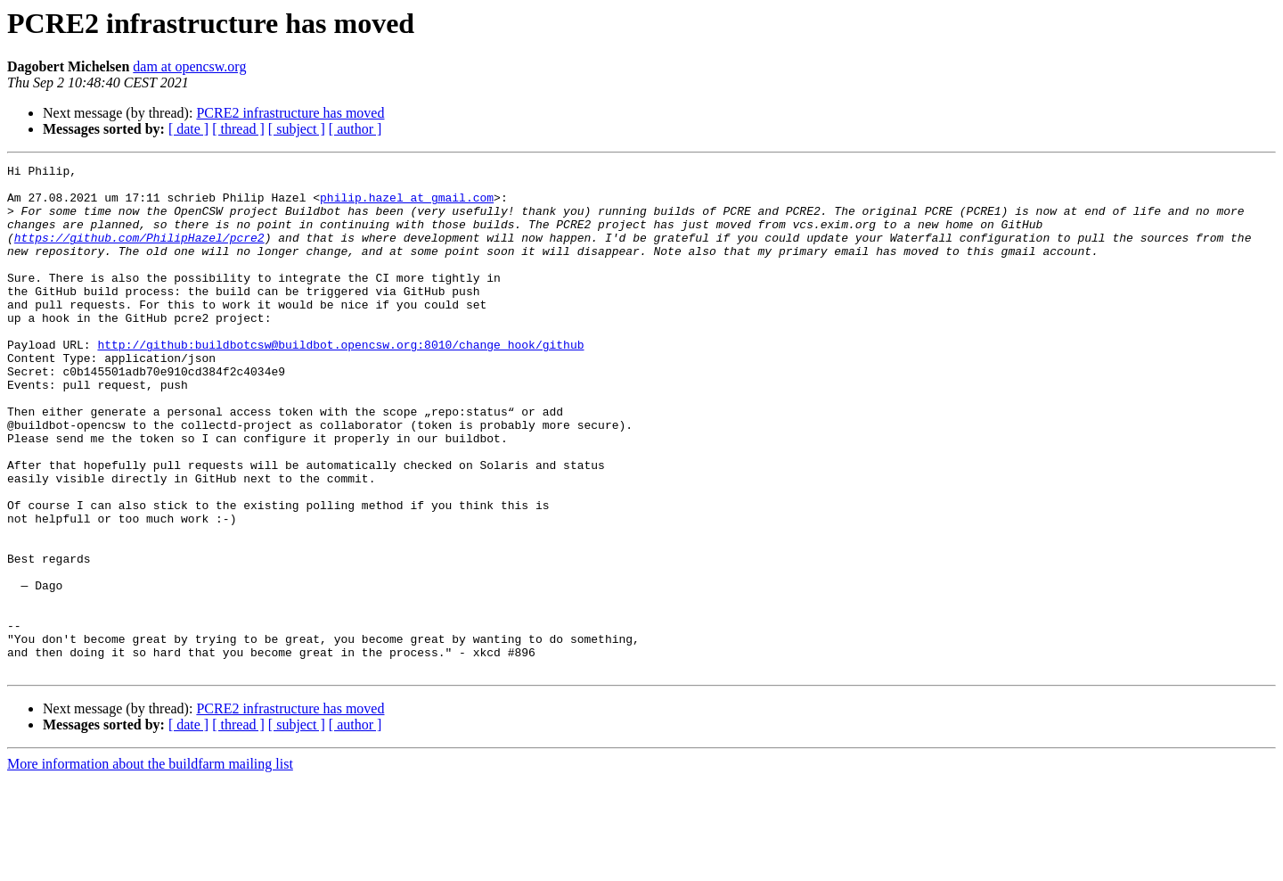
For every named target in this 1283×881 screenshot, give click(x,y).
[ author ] (355, 128)
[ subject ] (296, 128)
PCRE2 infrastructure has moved (290, 112)
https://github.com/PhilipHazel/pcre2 (139, 253)
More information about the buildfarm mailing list (150, 865)
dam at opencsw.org (189, 66)
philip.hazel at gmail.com (407, 205)
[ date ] (188, 128)
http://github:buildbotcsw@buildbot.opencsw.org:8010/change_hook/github (340, 382)
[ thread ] (238, 128)
